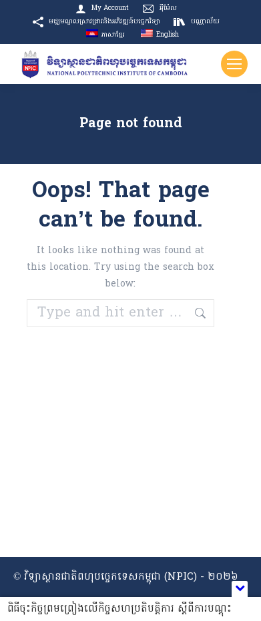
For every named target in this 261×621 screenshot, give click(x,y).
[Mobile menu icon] (234, 64)
